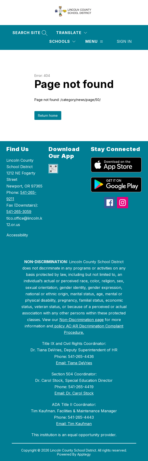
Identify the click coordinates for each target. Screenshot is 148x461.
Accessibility (17, 235)
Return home (48, 115)
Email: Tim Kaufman (74, 423)
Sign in (124, 41)
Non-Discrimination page (81, 319)
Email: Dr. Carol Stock (74, 393)
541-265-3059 (18, 211)
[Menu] (94, 41)
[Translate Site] (71, 33)
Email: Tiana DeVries (74, 363)
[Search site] (29, 33)
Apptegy (84, 454)
